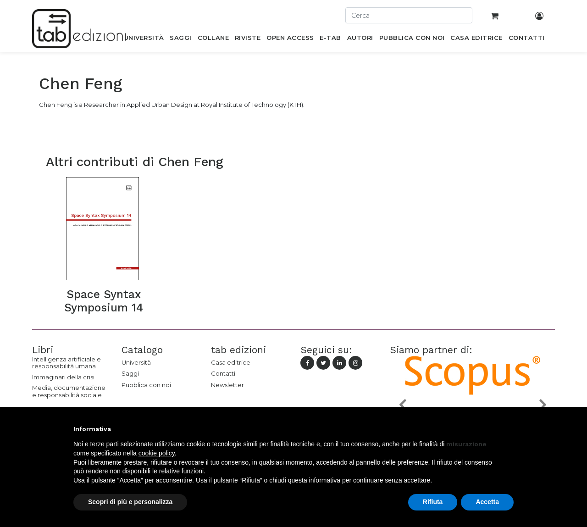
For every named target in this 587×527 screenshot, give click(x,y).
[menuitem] (144, 39)
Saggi (130, 373)
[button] (402, 404)
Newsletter (227, 384)
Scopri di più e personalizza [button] (130, 501)
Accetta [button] (487, 501)
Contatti (223, 373)
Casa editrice (230, 362)
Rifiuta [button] (433, 501)
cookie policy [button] (156, 453)
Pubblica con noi (146, 384)
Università (136, 362)
